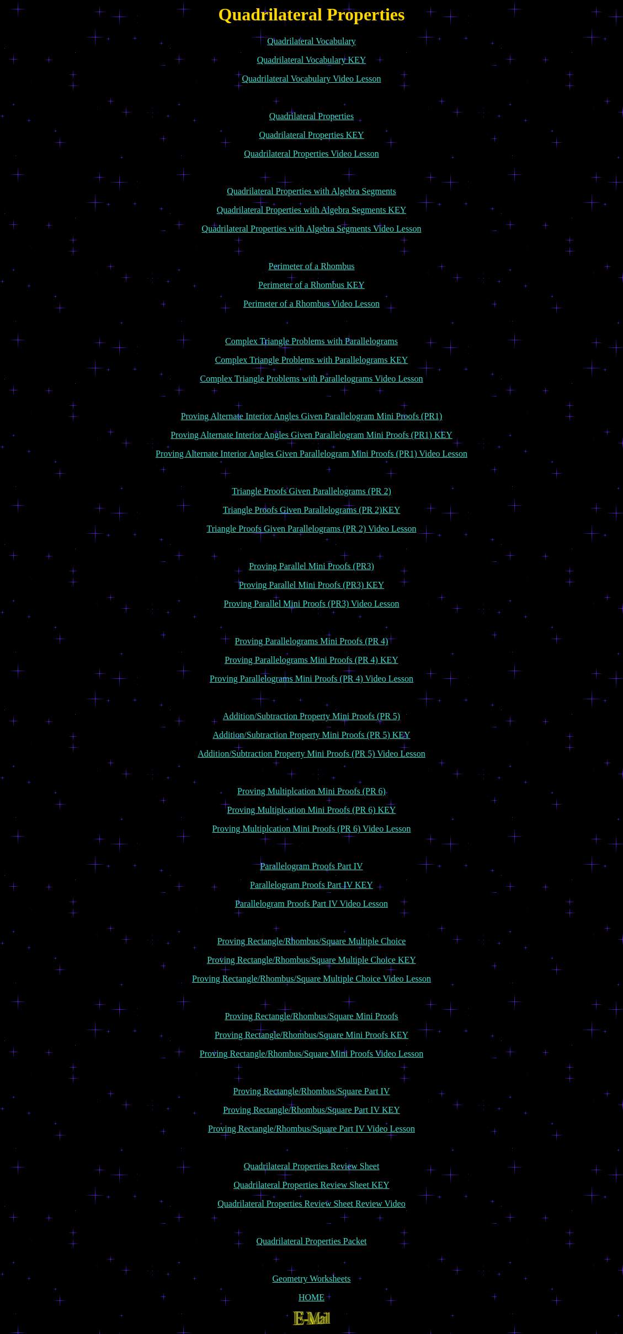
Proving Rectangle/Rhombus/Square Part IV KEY (311, 1110)
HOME (311, 1297)
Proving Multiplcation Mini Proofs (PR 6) (311, 791)
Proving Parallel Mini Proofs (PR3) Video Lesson (312, 603)
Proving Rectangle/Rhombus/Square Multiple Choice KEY (311, 960)
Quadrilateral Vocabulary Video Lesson (311, 78)
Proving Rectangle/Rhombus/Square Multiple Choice (311, 941)
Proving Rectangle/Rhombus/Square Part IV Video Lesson (311, 1128)
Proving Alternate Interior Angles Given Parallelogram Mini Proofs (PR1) (312, 416)
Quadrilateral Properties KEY (311, 135)
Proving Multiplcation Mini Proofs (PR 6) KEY (311, 810)
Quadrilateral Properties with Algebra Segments (311, 191)
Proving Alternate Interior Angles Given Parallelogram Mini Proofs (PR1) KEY (311, 435)
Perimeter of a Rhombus (312, 266)
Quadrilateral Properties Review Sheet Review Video (311, 1203)
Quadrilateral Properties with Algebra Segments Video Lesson (312, 228)
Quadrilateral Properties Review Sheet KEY (311, 1185)
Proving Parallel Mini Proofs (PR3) (311, 566)
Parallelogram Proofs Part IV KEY (311, 885)
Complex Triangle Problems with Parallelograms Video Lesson (311, 378)
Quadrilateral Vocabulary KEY (311, 60)
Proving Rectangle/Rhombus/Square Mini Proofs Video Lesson (311, 1053)
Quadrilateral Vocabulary (311, 41)
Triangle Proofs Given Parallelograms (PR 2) (311, 491)
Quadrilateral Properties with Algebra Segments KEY (311, 210)
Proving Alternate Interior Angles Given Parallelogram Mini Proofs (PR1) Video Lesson (311, 453)
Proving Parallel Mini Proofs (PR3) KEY (312, 585)
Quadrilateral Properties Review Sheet (312, 1166)
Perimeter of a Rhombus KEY (311, 285)
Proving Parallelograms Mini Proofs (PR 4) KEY (311, 660)
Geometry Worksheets (312, 1278)
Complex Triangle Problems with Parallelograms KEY (311, 360)
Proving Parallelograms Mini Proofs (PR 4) (311, 641)
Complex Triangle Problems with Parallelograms (311, 341)
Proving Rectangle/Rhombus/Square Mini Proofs (311, 1016)
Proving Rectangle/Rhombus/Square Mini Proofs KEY (311, 1035)
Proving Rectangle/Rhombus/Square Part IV (311, 1091)
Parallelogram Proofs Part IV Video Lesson (311, 903)
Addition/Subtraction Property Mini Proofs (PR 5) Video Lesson (311, 753)
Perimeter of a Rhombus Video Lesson (311, 303)
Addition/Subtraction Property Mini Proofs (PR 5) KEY (311, 735)
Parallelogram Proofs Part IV (311, 866)
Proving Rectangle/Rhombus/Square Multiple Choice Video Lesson (311, 978)
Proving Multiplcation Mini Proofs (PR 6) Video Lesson (311, 828)
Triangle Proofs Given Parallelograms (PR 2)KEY (312, 510)
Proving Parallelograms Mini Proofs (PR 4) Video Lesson (311, 678)
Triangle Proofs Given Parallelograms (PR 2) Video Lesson (312, 528)
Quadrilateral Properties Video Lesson (311, 153)
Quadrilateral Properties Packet (312, 1241)
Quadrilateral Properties (311, 116)
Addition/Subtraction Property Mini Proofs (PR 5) (311, 716)
